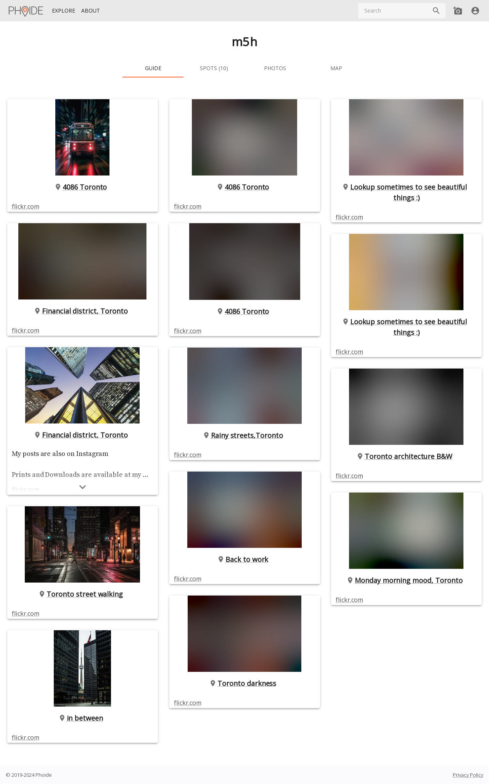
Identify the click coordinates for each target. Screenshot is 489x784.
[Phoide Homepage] (26, 10)
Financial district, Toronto (82, 311)
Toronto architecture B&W (406, 456)
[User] (475, 10)
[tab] (152, 68)
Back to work (244, 559)
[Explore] (63, 11)
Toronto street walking (82, 594)
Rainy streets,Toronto (244, 435)
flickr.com (25, 206)
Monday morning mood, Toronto (406, 580)
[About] (90, 11)
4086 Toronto (82, 187)
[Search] (436, 10)
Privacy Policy (468, 774)
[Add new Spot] (458, 11)
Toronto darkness (244, 683)
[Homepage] (26, 10)
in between (82, 718)
